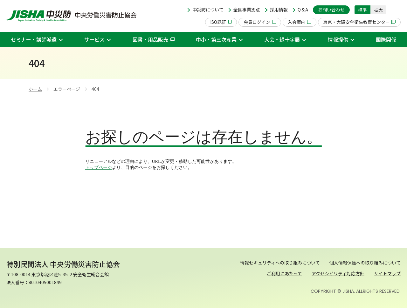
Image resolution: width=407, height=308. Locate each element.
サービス (94, 39)
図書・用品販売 (154, 39)
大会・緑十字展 (282, 39)
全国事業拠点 (246, 9)
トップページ (98, 167)
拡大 (378, 10)
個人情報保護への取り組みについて (365, 262)
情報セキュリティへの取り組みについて (280, 262)
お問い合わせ (331, 9)
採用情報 (279, 9)
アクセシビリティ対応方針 (338, 273)
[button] (396, 10)
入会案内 (299, 22)
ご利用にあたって (284, 273)
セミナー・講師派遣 (34, 39)
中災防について (208, 9)
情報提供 (338, 39)
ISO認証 (221, 22)
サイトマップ (387, 273)
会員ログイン (260, 22)
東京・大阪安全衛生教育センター (359, 22)
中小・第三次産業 (216, 39)
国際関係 (386, 39)
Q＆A (303, 9)
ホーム (35, 89)
